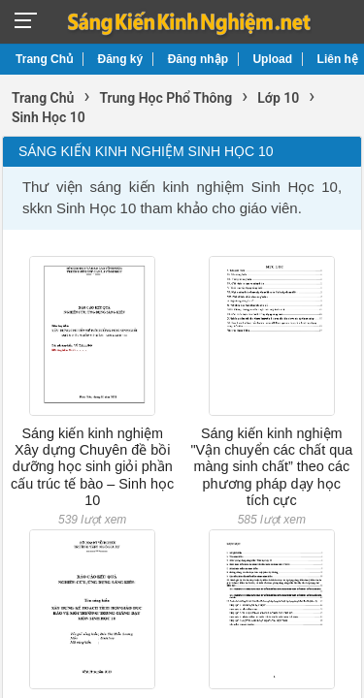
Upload (272, 59)
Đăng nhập (198, 59)
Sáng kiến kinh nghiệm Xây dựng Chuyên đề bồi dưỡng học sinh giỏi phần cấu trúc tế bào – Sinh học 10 (92, 467)
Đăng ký (121, 59)
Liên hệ (337, 59)
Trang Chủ (44, 59)
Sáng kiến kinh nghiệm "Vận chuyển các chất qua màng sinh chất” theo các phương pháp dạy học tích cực (271, 467)
